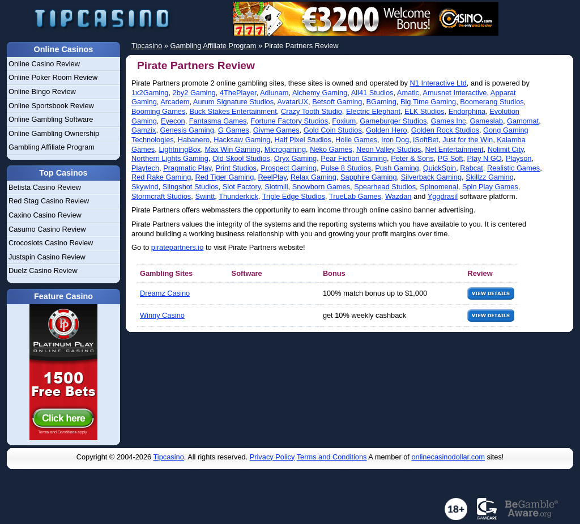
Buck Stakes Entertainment (232, 111)
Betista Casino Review (44, 187)
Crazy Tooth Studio (311, 111)
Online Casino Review (44, 63)
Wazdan (398, 196)
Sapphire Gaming (368, 177)
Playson (519, 158)
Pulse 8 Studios (346, 168)
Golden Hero (386, 130)
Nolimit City (506, 149)
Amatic (408, 92)
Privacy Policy (272, 457)
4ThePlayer (238, 92)
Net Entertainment (454, 149)
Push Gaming (397, 168)
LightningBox (180, 149)
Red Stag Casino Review (48, 201)
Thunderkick (238, 196)
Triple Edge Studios (293, 196)
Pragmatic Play (187, 168)
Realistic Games (513, 168)
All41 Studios (372, 92)
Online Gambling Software (50, 119)
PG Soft (450, 158)
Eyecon (173, 121)
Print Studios (236, 168)
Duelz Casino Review (43, 270)
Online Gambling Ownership (53, 133)
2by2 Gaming (194, 92)
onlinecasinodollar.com (447, 457)
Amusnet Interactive (455, 92)
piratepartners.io (177, 247)
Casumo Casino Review (47, 229)
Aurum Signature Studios (233, 101)
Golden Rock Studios (445, 130)
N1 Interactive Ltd (438, 83)
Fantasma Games (218, 121)
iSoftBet (425, 139)
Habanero (194, 139)
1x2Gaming (149, 92)
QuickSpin (439, 168)
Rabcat (471, 168)
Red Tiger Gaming (224, 177)
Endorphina (467, 111)
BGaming (381, 101)
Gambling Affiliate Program (51, 147)
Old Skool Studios (241, 158)
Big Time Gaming (428, 101)
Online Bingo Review (42, 91)
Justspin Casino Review (47, 257)
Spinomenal (439, 186)
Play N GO (484, 158)
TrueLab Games (355, 196)
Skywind (145, 186)
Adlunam (274, 92)
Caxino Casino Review (45, 215)
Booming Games (158, 111)
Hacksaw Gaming (242, 139)
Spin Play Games (490, 186)
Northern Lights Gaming (169, 158)
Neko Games (331, 149)
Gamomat (523, 121)
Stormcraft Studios (161, 196)
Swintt (205, 196)
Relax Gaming (313, 177)
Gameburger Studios (393, 121)
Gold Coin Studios (333, 130)
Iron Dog (395, 139)
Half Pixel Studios (303, 139)
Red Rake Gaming (161, 177)
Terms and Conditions (332, 457)
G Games (233, 130)
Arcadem (174, 101)
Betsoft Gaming (337, 101)
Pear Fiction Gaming (354, 158)
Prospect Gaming (289, 168)
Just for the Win (467, 139)
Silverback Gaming (431, 177)
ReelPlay (272, 177)
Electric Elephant (373, 111)
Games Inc (448, 121)
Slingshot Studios (191, 186)
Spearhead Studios (385, 186)
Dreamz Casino (165, 293)
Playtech (145, 168)
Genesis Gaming (187, 130)
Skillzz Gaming (490, 177)
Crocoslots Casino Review (50, 242)
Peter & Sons (412, 158)
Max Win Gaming (233, 149)
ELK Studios (424, 111)
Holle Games (356, 139)
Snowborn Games (321, 186)
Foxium (344, 121)
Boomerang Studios (491, 101)
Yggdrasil (443, 196)
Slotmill (276, 186)
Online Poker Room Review (52, 77)
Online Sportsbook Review (51, 105)
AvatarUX (293, 101)
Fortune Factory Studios (290, 121)
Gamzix (143, 130)
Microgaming (285, 149)
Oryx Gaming (295, 158)
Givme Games (276, 130)
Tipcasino (168, 457)
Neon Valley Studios (388, 149)
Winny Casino (162, 315)
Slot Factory (242, 186)
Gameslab (486, 121)
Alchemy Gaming (319, 92)
